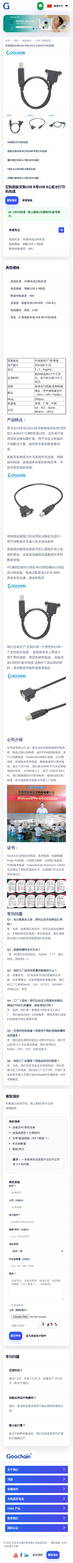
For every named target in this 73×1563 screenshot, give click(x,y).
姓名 (12, 1185)
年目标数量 (19, 1259)
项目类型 (13, 1244)
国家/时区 (19, 1229)
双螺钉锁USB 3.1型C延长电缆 (23, 178)
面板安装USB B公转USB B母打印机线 (27, 151)
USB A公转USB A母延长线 (21, 169)
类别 (16, 40)
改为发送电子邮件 (36, 1335)
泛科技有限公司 (16, 747)
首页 (7, 40)
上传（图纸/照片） (19, 1310)
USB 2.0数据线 (43, 40)
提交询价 (16, 1335)
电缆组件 (27, 40)
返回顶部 (38, 1555)
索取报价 (12, 200)
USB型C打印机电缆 (17, 142)
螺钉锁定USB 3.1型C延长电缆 (23, 160)
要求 (12, 1273)
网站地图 (55, 1542)
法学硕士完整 (11, 1546)
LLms (64, 1542)
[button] (33, 29)
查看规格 (27, 200)
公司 (16, 1200)
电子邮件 (14, 1215)
